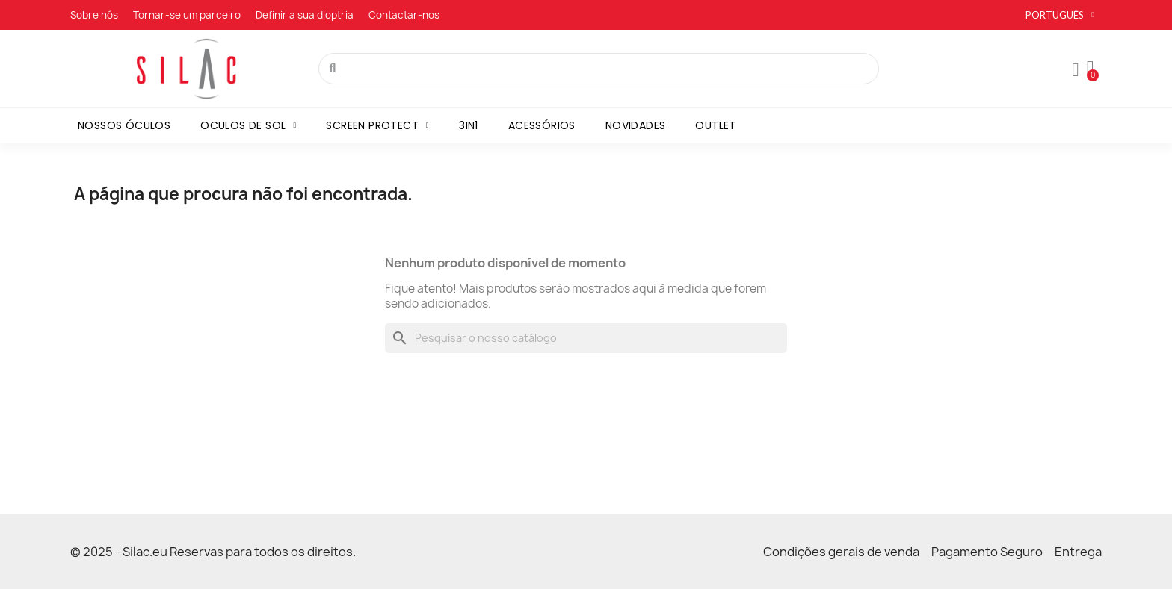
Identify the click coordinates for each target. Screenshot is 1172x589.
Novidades (635, 125)
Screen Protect (377, 125)
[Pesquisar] (586, 338)
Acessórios (542, 125)
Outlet (715, 125)
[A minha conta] (1075, 70)
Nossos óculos (124, 125)
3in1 (468, 125)
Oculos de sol (248, 125)
